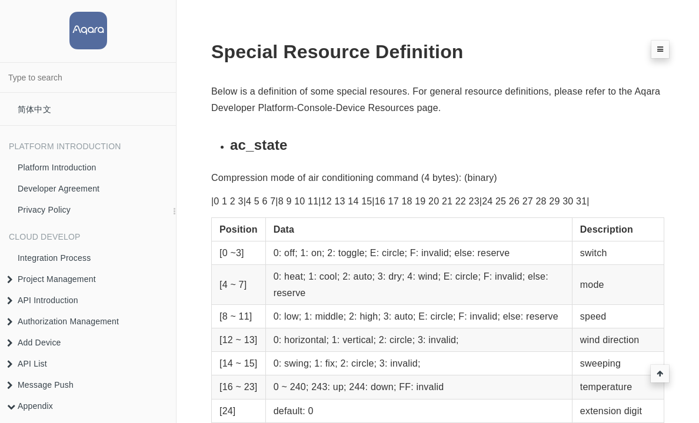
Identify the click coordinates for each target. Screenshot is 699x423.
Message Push (40, 385)
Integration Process (54, 258)
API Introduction (42, 300)
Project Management (51, 279)
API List (27, 363)
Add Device (34, 342)
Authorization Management (63, 321)
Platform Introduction (57, 167)
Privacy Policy (44, 209)
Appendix (30, 406)
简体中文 (34, 109)
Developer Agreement (58, 188)
